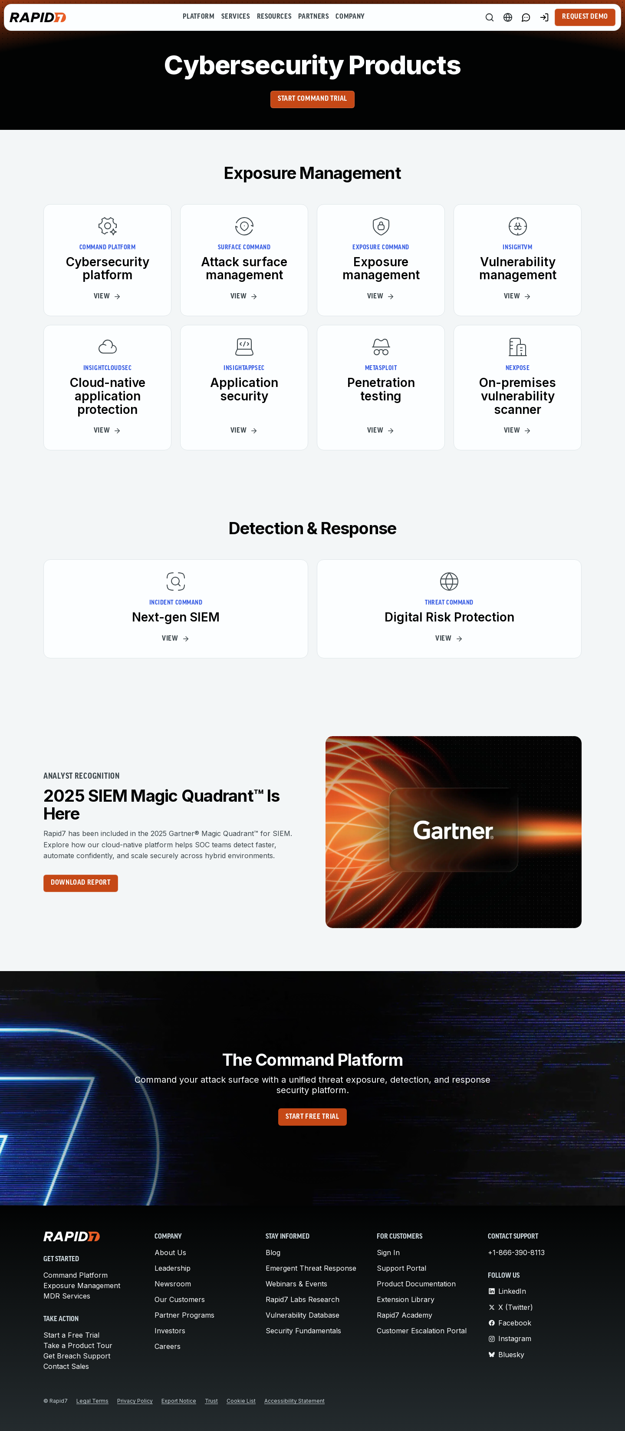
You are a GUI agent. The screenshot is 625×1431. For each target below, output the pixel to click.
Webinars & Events (296, 1283)
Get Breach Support (76, 1356)
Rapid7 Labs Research (302, 1299)
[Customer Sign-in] (544, 17)
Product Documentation (416, 1283)
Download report (81, 882)
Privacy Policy (135, 1401)
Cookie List (241, 1401)
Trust (211, 1401)
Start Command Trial (312, 99)
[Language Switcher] (508, 17)
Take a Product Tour (77, 1345)
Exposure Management (81, 1285)
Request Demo (585, 16)
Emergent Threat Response (311, 1268)
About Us (170, 1252)
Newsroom (173, 1283)
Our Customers (180, 1299)
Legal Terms (92, 1401)
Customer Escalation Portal (422, 1330)
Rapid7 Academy (404, 1315)
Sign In (388, 1252)
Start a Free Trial (71, 1335)
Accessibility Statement (294, 1401)
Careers (168, 1346)
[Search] (489, 17)
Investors (170, 1330)
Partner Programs (184, 1315)
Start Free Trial (312, 1117)
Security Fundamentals (303, 1330)
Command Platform (75, 1275)
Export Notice (178, 1401)
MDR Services (66, 1296)
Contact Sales (66, 1366)
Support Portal (401, 1268)
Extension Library (405, 1299)
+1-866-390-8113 (516, 1252)
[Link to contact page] (526, 17)
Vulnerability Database (302, 1315)
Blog (273, 1252)
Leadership (173, 1268)
